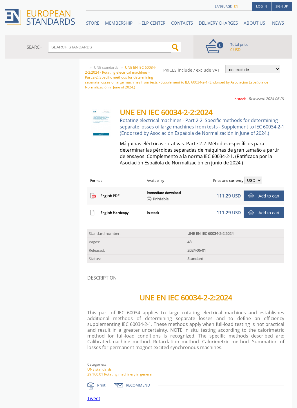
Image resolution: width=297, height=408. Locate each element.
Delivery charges (218, 23)
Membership (119, 23)
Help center (151, 23)
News (278, 23)
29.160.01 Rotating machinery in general (120, 374)
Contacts (182, 23)
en (236, 6)
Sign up (282, 6)
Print (101, 385)
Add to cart (269, 195)
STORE (92, 23)
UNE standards (106, 67)
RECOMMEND (138, 385)
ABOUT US (255, 23)
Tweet (93, 398)
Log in (261, 6)
